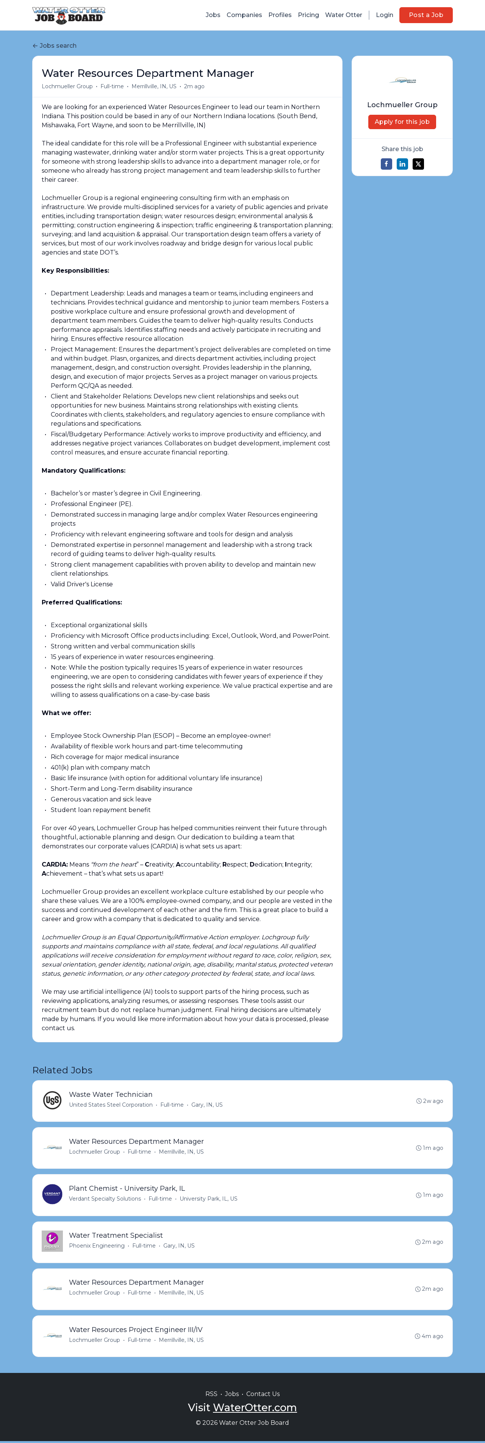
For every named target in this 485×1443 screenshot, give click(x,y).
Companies (244, 15)
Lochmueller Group (67, 86)
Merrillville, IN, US (154, 86)
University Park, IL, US (209, 1199)
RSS (211, 1395)
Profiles (280, 15)
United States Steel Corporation (111, 1104)
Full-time (112, 86)
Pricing (308, 15)
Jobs (213, 15)
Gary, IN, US (207, 1104)
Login (384, 15)
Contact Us (263, 1395)
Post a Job (426, 15)
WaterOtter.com (255, 1409)
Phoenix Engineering (97, 1246)
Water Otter (343, 15)
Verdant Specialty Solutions (105, 1199)
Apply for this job (402, 121)
